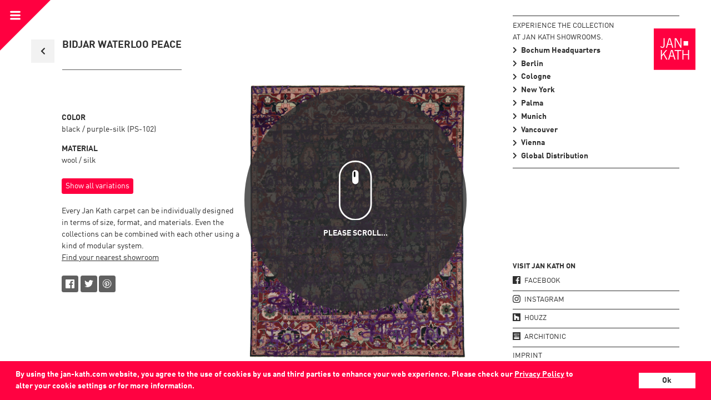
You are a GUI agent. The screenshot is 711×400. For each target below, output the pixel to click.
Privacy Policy (539, 374)
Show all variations (97, 186)
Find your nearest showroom (110, 258)
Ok (667, 380)
